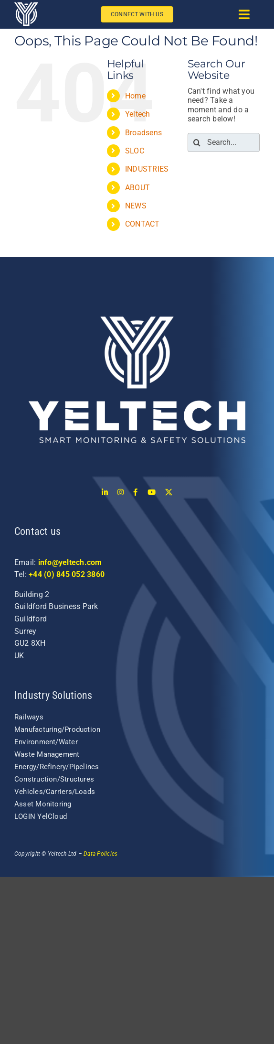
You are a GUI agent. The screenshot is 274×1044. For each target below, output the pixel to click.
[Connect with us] (138, 15)
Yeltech (137, 114)
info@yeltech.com (70, 562)
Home (135, 95)
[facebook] (135, 492)
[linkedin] (105, 492)
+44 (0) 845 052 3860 (67, 574)
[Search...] (224, 142)
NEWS (136, 205)
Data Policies (100, 853)
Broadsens (143, 132)
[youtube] (152, 492)
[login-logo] (137, 275)
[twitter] (168, 492)
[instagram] (120, 492)
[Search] (197, 142)
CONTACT (142, 223)
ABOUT (137, 187)
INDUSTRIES (147, 169)
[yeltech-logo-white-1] (26, 6)
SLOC (134, 150)
